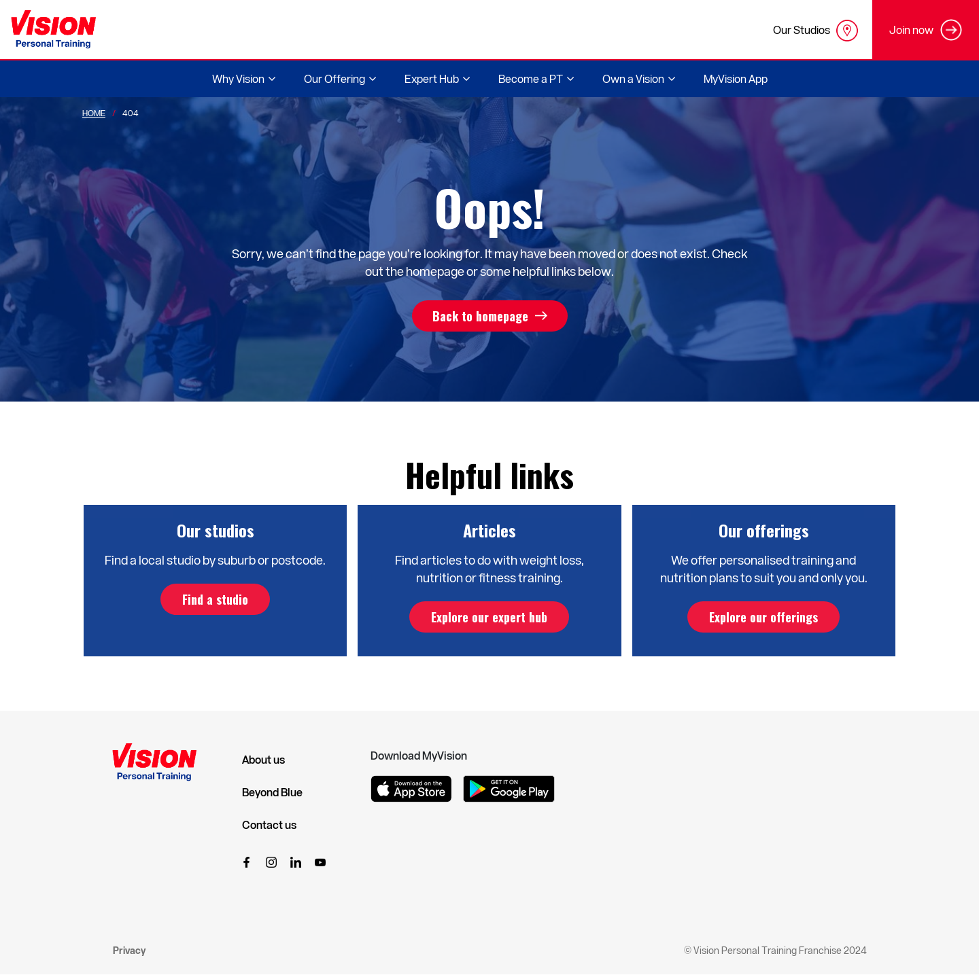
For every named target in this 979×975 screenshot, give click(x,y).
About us (263, 759)
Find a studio (215, 599)
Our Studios (815, 30)
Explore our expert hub (489, 617)
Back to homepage (480, 316)
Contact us (269, 824)
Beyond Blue (272, 792)
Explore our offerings (763, 617)
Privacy (129, 950)
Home (93, 112)
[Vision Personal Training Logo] (53, 29)
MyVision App (736, 78)
